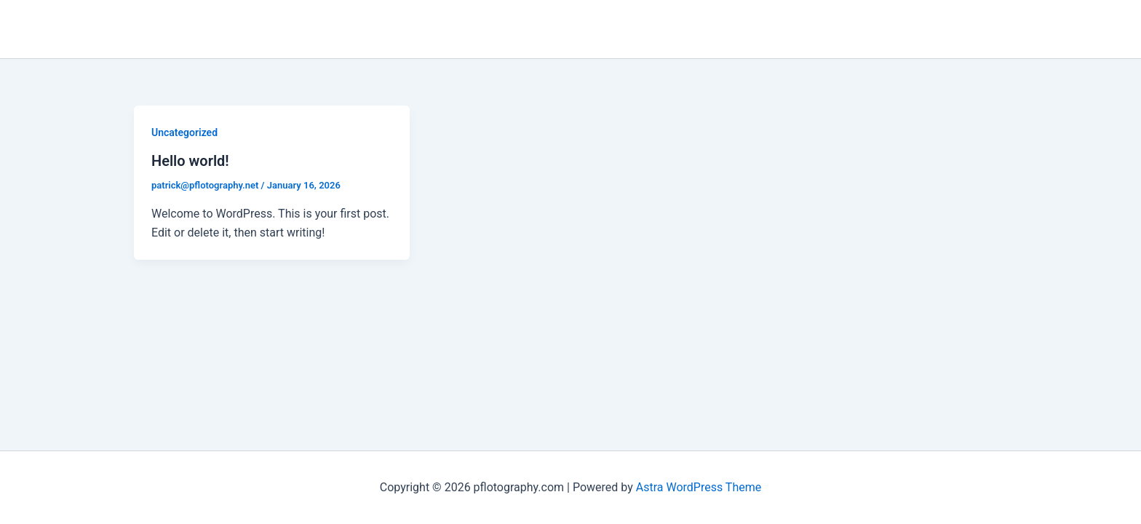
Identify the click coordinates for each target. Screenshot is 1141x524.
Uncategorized (184, 132)
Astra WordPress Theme (698, 487)
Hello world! (190, 161)
